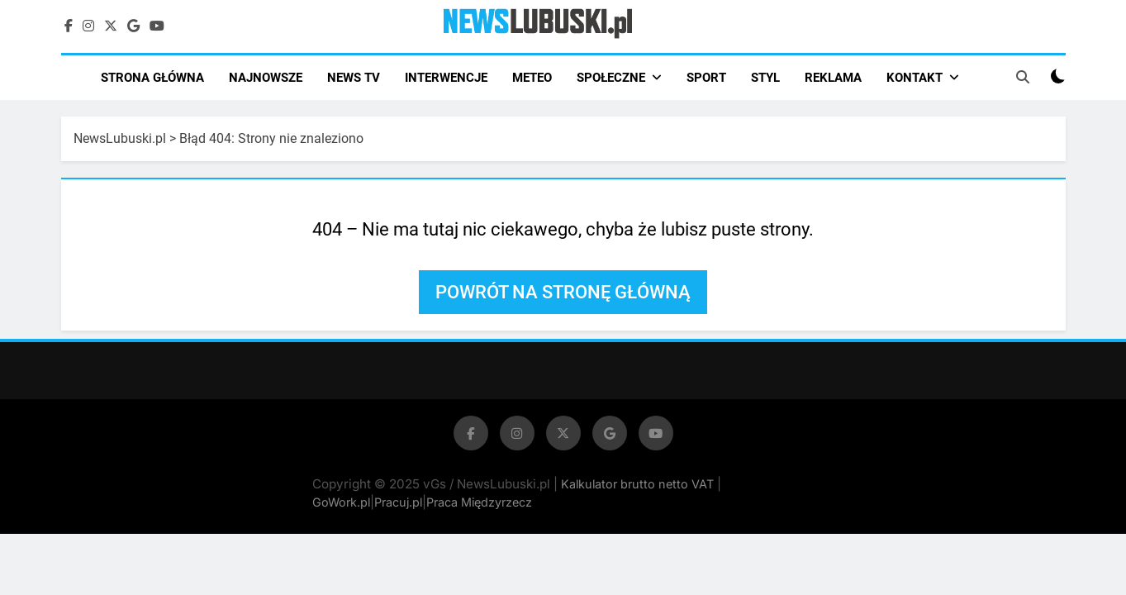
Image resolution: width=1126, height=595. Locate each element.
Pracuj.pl (398, 502)
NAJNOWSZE (265, 77)
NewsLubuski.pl (120, 138)
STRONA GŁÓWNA (152, 77)
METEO (532, 77)
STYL (765, 77)
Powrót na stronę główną (563, 292)
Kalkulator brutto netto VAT (639, 484)
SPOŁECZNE (611, 77)
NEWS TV (353, 77)
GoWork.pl (341, 502)
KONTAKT (914, 77)
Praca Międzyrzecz (479, 502)
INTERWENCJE (446, 77)
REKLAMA (833, 77)
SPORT (706, 77)
